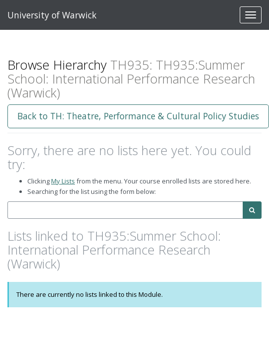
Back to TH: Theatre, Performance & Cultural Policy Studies (138, 116)
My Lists (63, 181)
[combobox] (125, 210)
